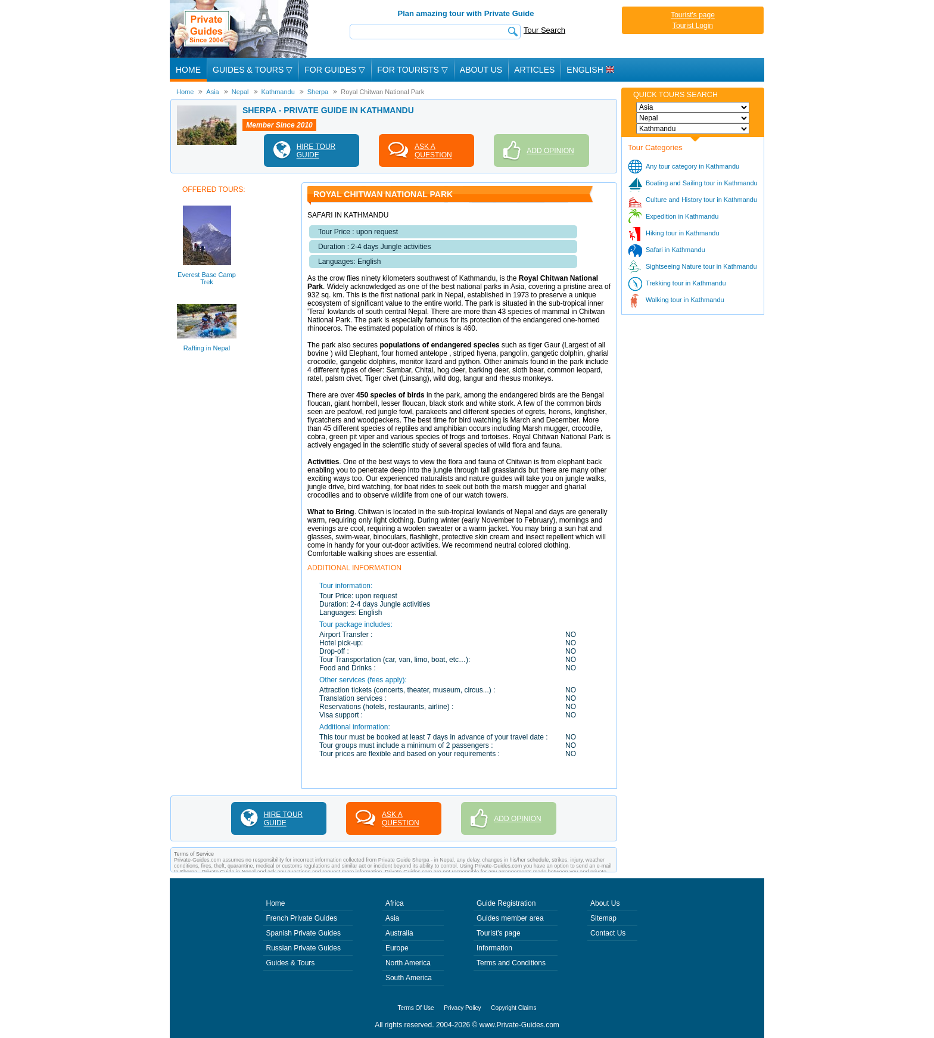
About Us (481, 69)
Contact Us (607, 933)
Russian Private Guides (303, 948)
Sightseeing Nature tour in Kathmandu (701, 266)
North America (408, 963)
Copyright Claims (513, 1008)
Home (188, 69)
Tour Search (544, 30)
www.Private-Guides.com (519, 1025)
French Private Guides (301, 918)
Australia (399, 933)
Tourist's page (693, 15)
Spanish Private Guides (303, 933)
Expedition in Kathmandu (682, 216)
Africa (394, 903)
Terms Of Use (416, 1008)
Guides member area (510, 918)
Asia (392, 918)
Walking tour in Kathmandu (685, 299)
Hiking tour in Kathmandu (683, 233)
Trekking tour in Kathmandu (686, 283)
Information (494, 948)
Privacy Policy (462, 1008)
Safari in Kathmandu (675, 249)
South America (408, 978)
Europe (397, 948)
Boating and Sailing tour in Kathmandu (702, 183)
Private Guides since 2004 (240, 29)
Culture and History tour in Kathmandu (701, 199)
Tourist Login (693, 25)
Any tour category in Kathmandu (692, 166)
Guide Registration (506, 903)
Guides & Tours (290, 963)
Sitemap (603, 918)
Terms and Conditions (511, 963)
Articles (534, 69)
